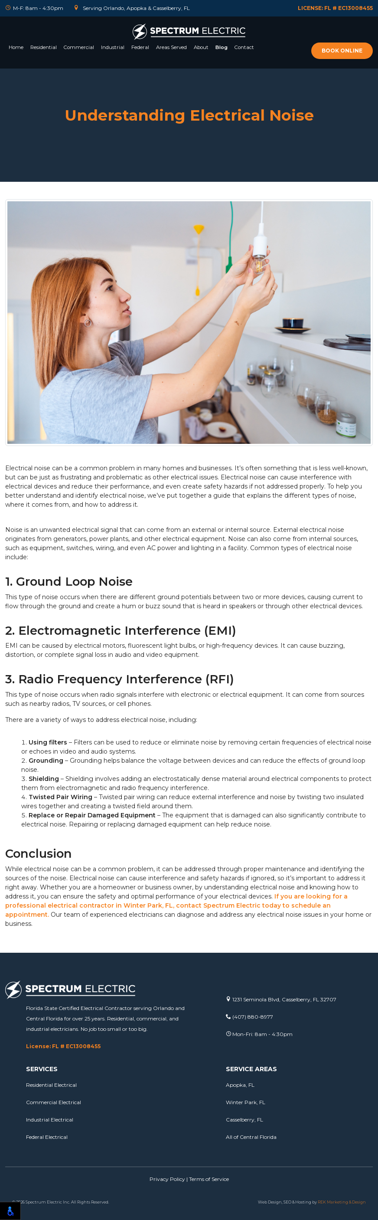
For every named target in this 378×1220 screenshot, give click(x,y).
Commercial (79, 47)
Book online (342, 50)
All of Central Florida (251, 1137)
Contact (244, 47)
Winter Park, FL (245, 1102)
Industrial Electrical (49, 1119)
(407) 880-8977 (249, 1016)
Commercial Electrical (53, 1102)
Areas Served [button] (171, 47)
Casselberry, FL (244, 1119)
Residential (43, 47)
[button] (43, 58)
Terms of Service (209, 1179)
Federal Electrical (47, 1137)
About (201, 47)
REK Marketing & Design (342, 1202)
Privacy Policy (167, 1179)
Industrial (112, 47)
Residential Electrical (51, 1085)
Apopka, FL (240, 1085)
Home (16, 47)
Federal (140, 47)
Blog (221, 47)
